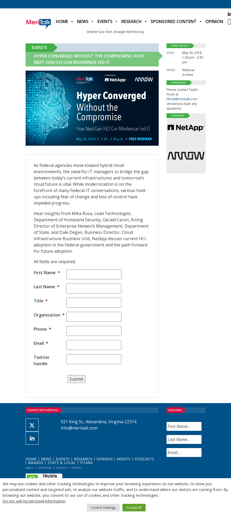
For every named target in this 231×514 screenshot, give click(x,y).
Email (41, 343)
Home (62, 21)
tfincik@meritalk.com (182, 99)
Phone (42, 329)
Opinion (214, 21)
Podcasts (144, 458)
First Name (47, 272)
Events (104, 21)
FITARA (86, 462)
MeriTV (123, 458)
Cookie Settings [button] (103, 507)
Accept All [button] (134, 507)
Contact (61, 468)
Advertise (44, 468)
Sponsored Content (174, 21)
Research (131, 21)
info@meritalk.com (79, 428)
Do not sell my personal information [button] (34, 501)
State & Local (62, 462)
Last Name (47, 287)
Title (41, 301)
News (82, 21)
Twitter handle (42, 360)
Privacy (77, 468)
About (30, 468)
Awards (35, 462)
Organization (49, 315)
